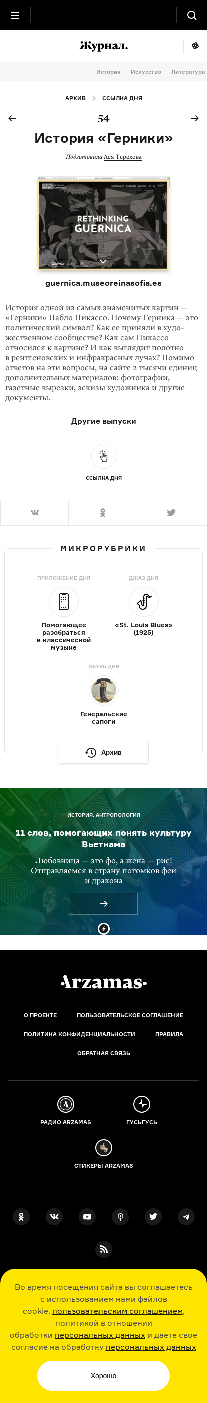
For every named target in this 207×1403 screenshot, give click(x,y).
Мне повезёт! (195, 46)
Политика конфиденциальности (79, 1034)
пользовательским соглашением (117, 1311)
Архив (75, 98)
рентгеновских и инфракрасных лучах (83, 358)
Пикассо (152, 338)
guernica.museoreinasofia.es (103, 283)
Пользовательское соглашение (130, 1015)
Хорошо (104, 1376)
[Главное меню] (15, 15)
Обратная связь (103, 1053)
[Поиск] (192, 15)
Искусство (146, 71)
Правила (169, 1034)
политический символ (47, 328)
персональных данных (100, 1335)
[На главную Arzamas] (104, 15)
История (108, 71)
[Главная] (104, 982)
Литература (188, 71)
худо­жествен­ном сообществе (94, 333)
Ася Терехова (123, 156)
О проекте (40, 1015)
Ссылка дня (122, 98)
